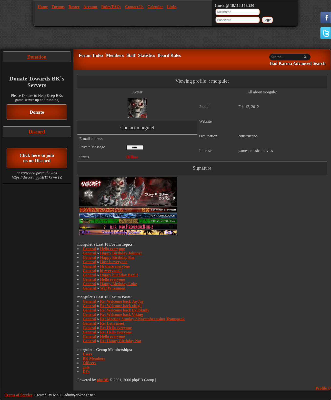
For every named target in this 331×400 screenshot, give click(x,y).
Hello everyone (112, 249)
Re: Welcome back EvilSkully (124, 310)
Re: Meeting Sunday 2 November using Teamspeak (142, 319)
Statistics (146, 55)
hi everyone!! (111, 271)
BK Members (94, 358)
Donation (37, 57)
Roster (74, 7)
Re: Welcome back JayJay (122, 301)
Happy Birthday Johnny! (121, 253)
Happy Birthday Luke (118, 284)
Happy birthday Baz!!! (119, 275)
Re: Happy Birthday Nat (120, 341)
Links (172, 7)
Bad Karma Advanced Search (297, 63)
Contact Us (134, 7)
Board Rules (169, 55)
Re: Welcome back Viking (121, 314)
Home (43, 7)
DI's (86, 372)
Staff (130, 55)
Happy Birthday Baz (117, 257)
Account (90, 7)
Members (115, 55)
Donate (37, 112)
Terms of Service (18, 395)
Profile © (323, 388)
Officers (89, 363)
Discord (37, 131)
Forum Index (91, 55)
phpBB (103, 380)
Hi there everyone (115, 266)
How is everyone (113, 262)
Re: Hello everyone (116, 328)
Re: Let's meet (112, 323)
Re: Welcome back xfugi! (121, 306)
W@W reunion (112, 288)
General (89, 249)
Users (87, 354)
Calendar (155, 7)
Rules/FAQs (111, 7)
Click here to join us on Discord (37, 158)
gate (86, 367)
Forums (58, 7)
